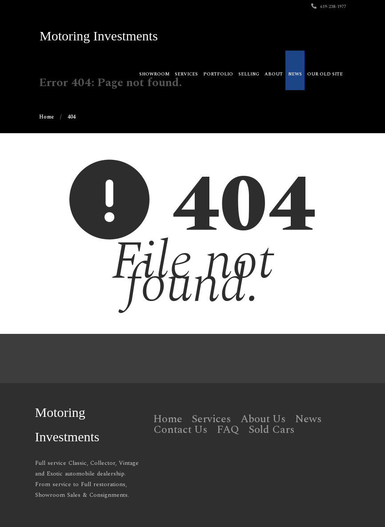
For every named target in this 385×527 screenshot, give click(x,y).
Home (167, 419)
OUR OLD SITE (325, 74)
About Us (263, 419)
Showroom (154, 74)
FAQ (228, 430)
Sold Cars (272, 430)
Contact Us (180, 430)
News (295, 74)
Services (186, 74)
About (274, 74)
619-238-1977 (328, 6)
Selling (248, 74)
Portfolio (218, 74)
